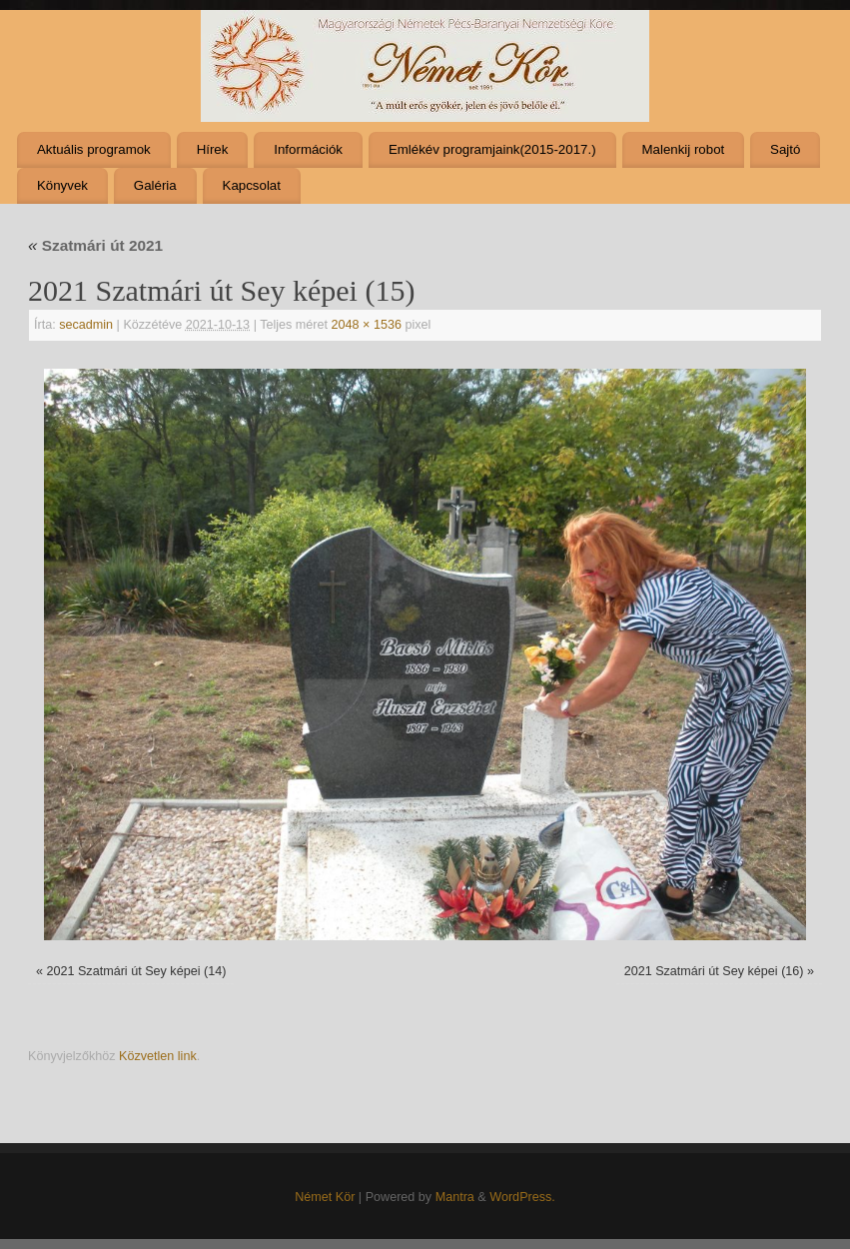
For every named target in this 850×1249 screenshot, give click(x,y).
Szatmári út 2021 (95, 245)
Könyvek (62, 185)
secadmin (86, 325)
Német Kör (325, 1197)
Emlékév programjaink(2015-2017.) (492, 149)
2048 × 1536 (367, 325)
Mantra (454, 1197)
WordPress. (522, 1197)
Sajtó (785, 149)
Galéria (155, 185)
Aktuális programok (94, 149)
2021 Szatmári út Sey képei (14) (136, 971)
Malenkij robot (682, 149)
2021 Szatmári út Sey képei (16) (714, 971)
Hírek (213, 149)
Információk (308, 149)
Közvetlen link (158, 1056)
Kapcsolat (252, 185)
